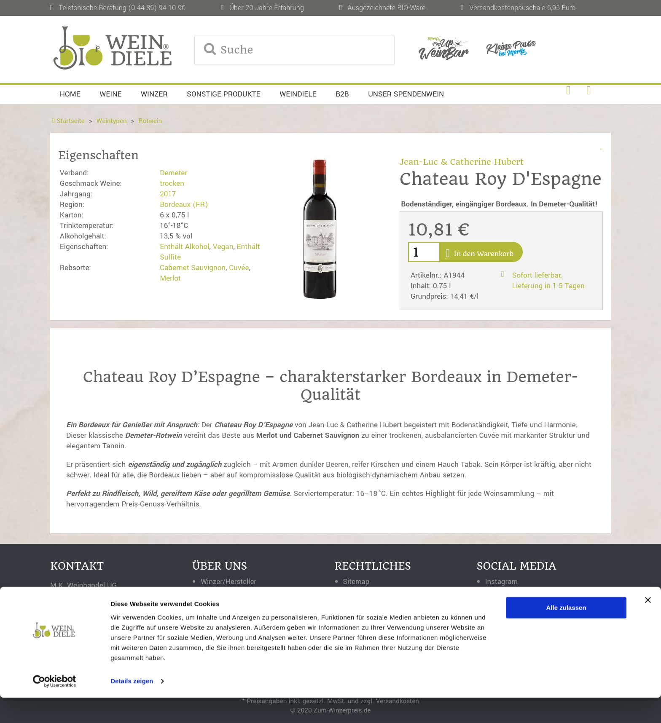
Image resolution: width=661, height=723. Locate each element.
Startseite (68, 121)
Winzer (154, 94)
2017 (168, 194)
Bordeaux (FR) (184, 204)
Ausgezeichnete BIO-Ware (387, 8)
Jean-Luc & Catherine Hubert (463, 162)
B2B (342, 94)
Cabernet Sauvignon (193, 267)
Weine (110, 94)
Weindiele (297, 94)
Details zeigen (131, 706)
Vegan (223, 246)
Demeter (173, 173)
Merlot (170, 278)
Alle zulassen (566, 633)
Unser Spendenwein (406, 94)
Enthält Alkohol (184, 246)
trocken (172, 183)
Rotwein (152, 121)
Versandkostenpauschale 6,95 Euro (522, 8)
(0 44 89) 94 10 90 (156, 8)
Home (70, 94)
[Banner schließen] (648, 625)
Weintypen (112, 121)
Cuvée (239, 267)
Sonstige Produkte (223, 94)
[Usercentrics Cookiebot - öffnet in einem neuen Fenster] (54, 706)
